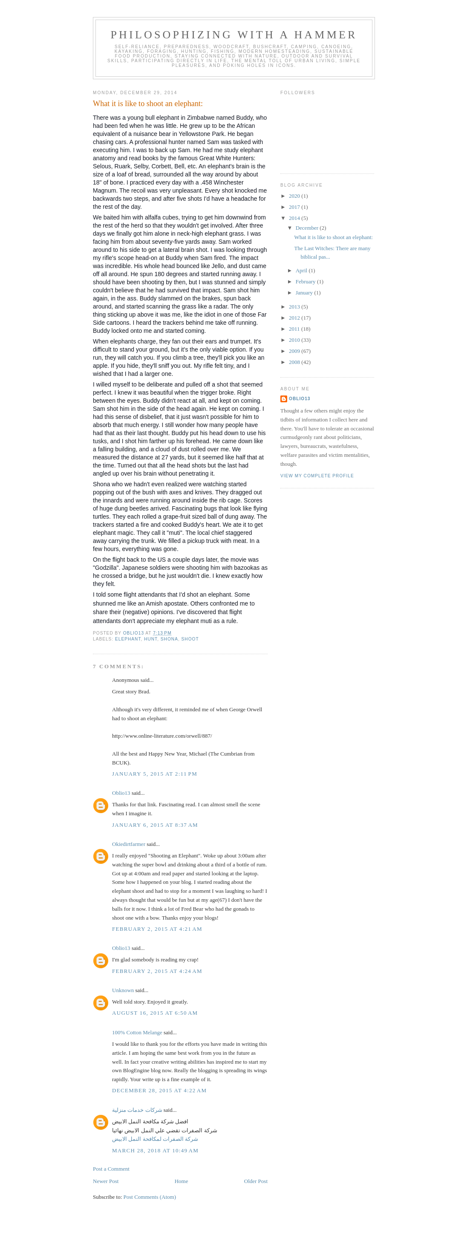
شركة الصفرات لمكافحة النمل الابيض (155, 1139)
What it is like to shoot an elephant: (333, 237)
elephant (128, 639)
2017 (295, 207)
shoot (190, 639)
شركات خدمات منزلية (137, 1110)
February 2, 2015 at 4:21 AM (157, 929)
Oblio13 (121, 793)
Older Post (256, 1181)
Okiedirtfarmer (128, 844)
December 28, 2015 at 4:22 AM (159, 1090)
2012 (295, 318)
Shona (169, 639)
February (306, 281)
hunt (150, 639)
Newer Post (105, 1181)
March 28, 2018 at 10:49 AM (155, 1150)
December (308, 228)
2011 (295, 329)
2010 (295, 340)
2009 (295, 351)
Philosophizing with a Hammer (233, 35)
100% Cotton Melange (137, 1032)
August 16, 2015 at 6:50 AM (155, 1013)
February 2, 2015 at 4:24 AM (157, 971)
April (302, 270)
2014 (295, 218)
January (305, 292)
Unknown (123, 990)
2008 (295, 362)
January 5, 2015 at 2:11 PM (154, 774)
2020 (295, 196)
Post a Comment (111, 1169)
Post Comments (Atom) (150, 1197)
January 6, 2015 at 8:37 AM (155, 825)
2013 (295, 306)
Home (181, 1181)
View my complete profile (317, 475)
